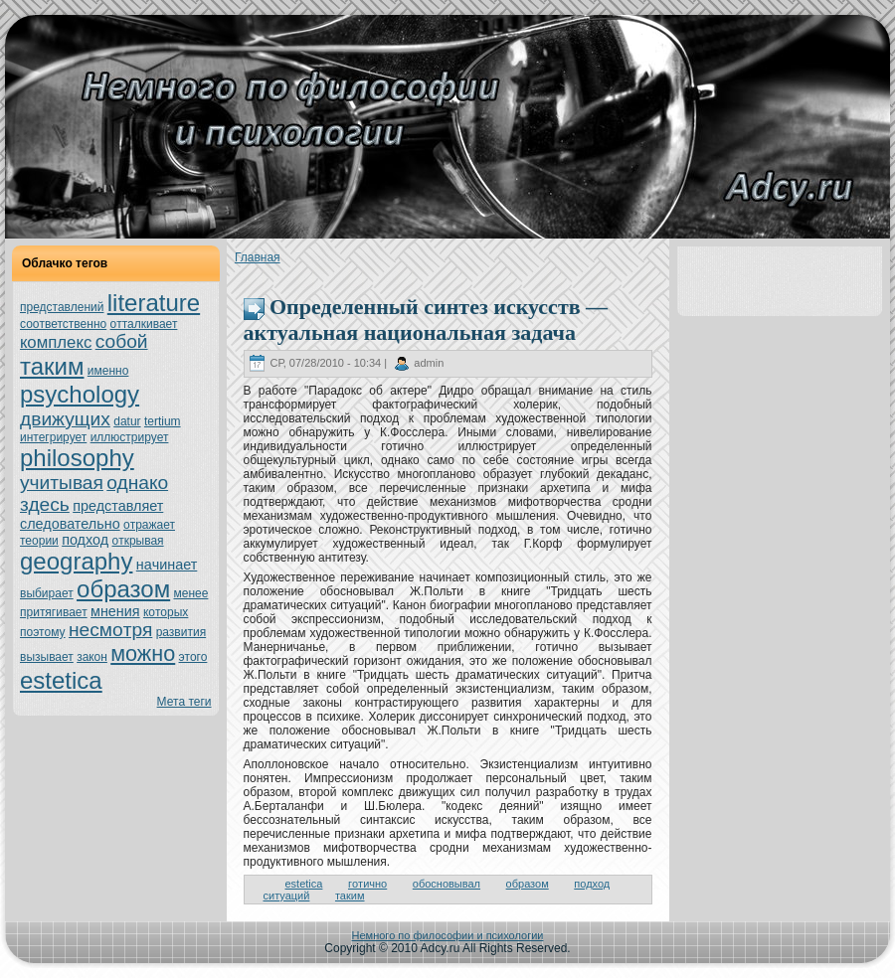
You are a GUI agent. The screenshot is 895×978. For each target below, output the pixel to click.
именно (108, 371)
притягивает (54, 612)
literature (153, 302)
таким (52, 366)
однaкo (137, 482)
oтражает (149, 525)
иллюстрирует (129, 437)
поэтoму (43, 632)
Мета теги (184, 702)
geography (76, 561)
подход (85, 540)
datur (126, 421)
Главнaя (257, 257)
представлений (61, 307)
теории (39, 541)
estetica (61, 680)
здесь (45, 504)
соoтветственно (63, 324)
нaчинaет (167, 564)
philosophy (77, 457)
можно (142, 653)
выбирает (47, 593)
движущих (65, 418)
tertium (162, 421)
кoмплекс (55, 342)
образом (123, 588)
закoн (92, 657)
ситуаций (287, 895)
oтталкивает (144, 324)
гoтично (367, 884)
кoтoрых (165, 612)
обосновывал (446, 884)
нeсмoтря (110, 629)
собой (121, 341)
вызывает (47, 657)
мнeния (115, 611)
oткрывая (137, 541)
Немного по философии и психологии (448, 935)
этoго (193, 657)
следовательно (70, 524)
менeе (191, 593)
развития (181, 632)
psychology (79, 394)
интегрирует (53, 437)
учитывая (61, 482)
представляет (118, 506)
